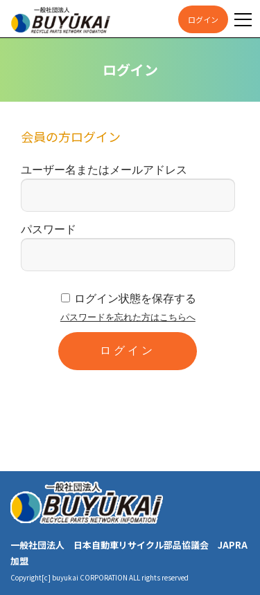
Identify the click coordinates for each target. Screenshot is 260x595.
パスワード (48, 229)
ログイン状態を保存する (135, 298)
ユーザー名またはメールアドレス (104, 170)
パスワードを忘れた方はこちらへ (128, 317)
